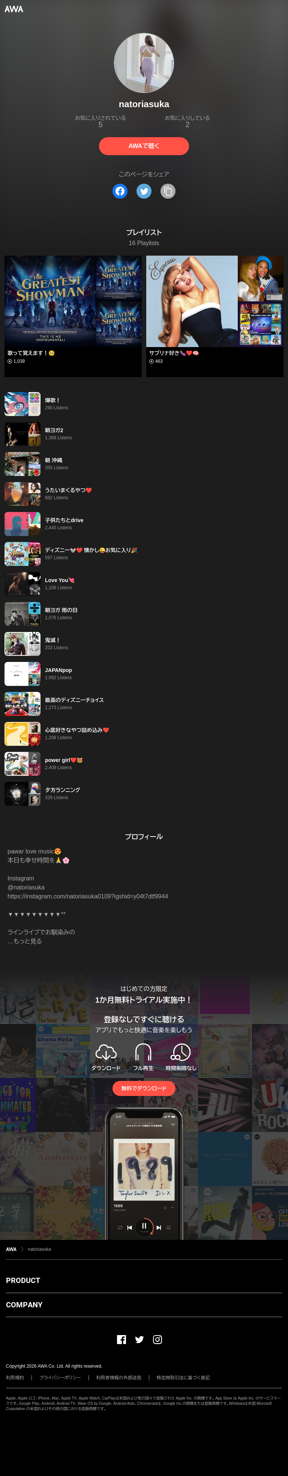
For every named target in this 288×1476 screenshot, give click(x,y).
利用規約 (15, 1377)
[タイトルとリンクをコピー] (168, 191)
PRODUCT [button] (23, 1280)
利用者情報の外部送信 (118, 1377)
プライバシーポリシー (60, 1377)
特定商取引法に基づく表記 (183, 1377)
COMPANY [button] (24, 1304)
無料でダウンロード (144, 1088)
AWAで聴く (144, 146)
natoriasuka (39, 1249)
